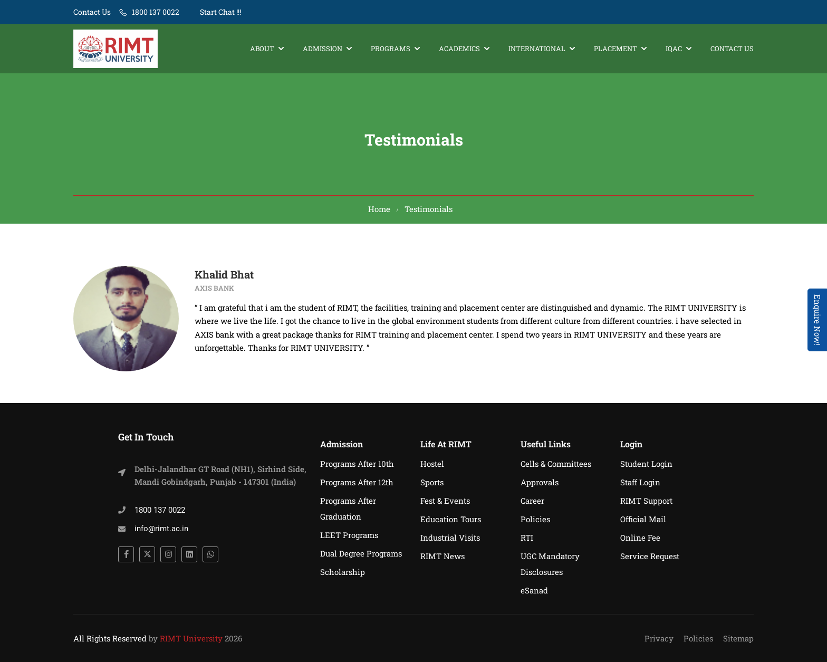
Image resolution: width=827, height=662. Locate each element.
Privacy (659, 638)
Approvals (540, 482)
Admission (322, 48)
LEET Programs (349, 535)
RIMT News (442, 556)
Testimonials (429, 209)
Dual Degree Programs (361, 553)
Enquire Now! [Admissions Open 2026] (817, 320)
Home (379, 209)
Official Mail (643, 519)
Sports (432, 482)
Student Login (646, 463)
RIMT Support (646, 500)
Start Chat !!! (219, 12)
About (262, 48)
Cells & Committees (556, 463)
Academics (459, 48)
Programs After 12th (356, 482)
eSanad (534, 590)
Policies (535, 519)
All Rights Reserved (110, 638)
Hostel (432, 463)
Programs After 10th (357, 463)
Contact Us (92, 12)
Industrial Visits (450, 537)
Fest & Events (445, 500)
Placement (615, 48)
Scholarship (342, 572)
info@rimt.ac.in (161, 528)
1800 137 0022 (155, 12)
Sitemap (738, 638)
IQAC (674, 48)
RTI (527, 537)
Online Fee (640, 537)
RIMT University (191, 638)
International (536, 48)
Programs (390, 48)
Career (532, 500)
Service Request (649, 556)
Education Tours (450, 519)
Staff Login (640, 482)
